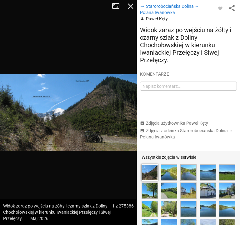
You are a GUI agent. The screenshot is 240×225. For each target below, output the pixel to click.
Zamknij (130, 6)
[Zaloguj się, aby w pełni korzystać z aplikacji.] (220, 8)
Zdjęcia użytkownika (174, 123)
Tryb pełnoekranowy (118, 6)
